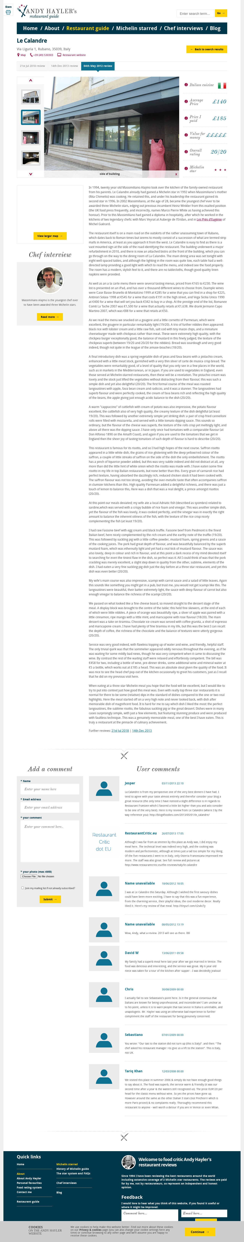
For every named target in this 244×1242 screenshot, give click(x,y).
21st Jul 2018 (120, 731)
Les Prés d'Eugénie (209, 219)
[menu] (122, 24)
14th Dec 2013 (142, 731)
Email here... (192, 1213)
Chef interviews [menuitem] (183, 28)
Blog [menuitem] (215, 28)
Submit (48, 899)
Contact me (24, 1192)
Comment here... (135, 1213)
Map (23, 55)
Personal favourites (29, 1183)
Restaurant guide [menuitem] (87, 28)
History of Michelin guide (72, 1169)
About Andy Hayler (29, 1178)
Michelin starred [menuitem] (136, 28)
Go (219, 13)
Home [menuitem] (30, 28)
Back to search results (209, 49)
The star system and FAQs (73, 1173)
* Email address (31, 799)
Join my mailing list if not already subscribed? (50, 888)
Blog (59, 1193)
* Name (25, 781)
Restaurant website (74, 55)
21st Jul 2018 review (32, 66)
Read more (48, 317)
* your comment (31, 818)
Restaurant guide (28, 1202)
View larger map (47, 236)
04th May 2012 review (98, 66)
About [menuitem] (52, 28)
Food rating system (29, 1188)
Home (20, 1164)
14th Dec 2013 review (64, 66)
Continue (197, 1232)
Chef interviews (66, 1183)
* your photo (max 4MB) (36, 872)
